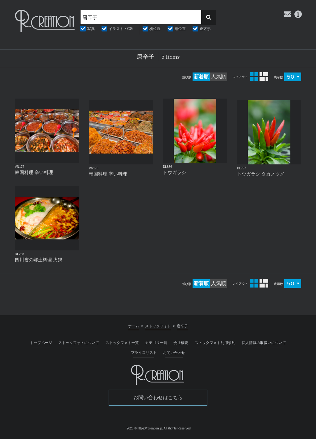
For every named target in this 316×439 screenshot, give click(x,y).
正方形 (205, 29)
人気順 (218, 76)
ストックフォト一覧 (122, 343)
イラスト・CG (121, 29)
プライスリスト (144, 352)
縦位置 (180, 29)
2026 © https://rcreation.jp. (145, 428)
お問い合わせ (174, 352)
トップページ (41, 343)
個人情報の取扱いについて (264, 343)
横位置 (154, 29)
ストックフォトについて (78, 343)
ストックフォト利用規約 (215, 343)
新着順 (201, 76)
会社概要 (180, 343)
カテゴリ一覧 (156, 343)
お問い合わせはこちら (158, 397)
